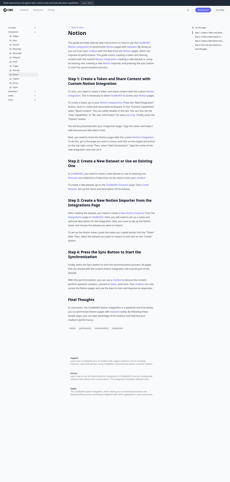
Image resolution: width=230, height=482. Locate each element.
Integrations (75, 217)
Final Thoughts (201, 49)
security (130, 115)
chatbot (93, 51)
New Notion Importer (133, 213)
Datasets (73, 177)
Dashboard (203, 10)
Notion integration (78, 46)
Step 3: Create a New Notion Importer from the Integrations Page (209, 41)
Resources (38, 10)
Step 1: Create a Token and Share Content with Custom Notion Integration (209, 32)
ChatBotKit (144, 42)
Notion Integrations (111, 102)
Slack (113, 284)
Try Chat (220, 10)
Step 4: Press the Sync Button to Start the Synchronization (209, 45)
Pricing (51, 10)
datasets (132, 46)
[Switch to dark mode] (188, 10)
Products (24, 10)
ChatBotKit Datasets (117, 184)
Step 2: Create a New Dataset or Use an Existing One (209, 37)
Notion (110, 46)
